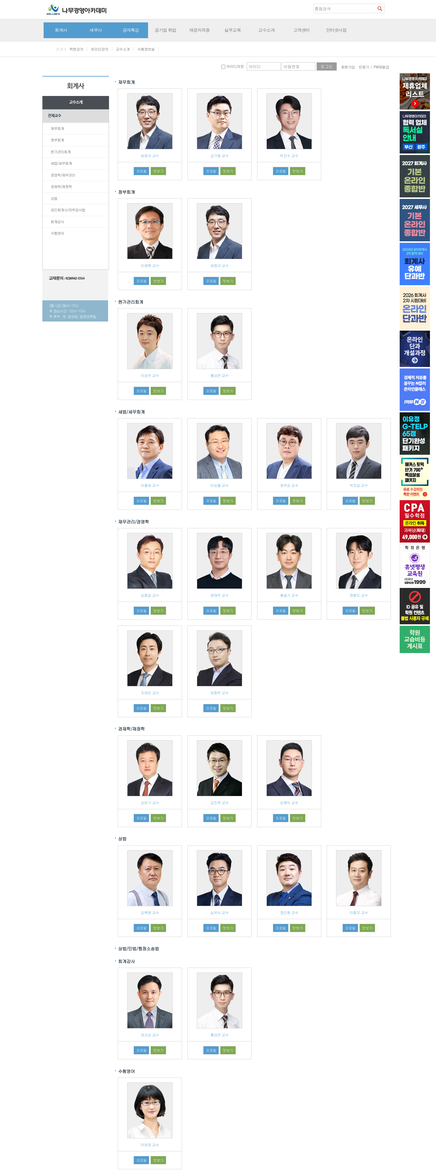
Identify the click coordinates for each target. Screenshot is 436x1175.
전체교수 (54, 116)
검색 (379, 8)
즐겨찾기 (389, 8)
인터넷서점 (336, 30)
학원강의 (76, 48)
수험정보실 (146, 48)
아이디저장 (232, 66)
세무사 (96, 30)
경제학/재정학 (61, 186)
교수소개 (266, 30)
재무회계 (57, 128)
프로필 (141, 170)
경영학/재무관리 (63, 174)
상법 (54, 198)
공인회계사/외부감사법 (68, 209)
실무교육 (232, 30)
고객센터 (301, 30)
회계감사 (57, 221)
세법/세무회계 (61, 163)
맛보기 (158, 170)
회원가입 (348, 66)
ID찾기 (364, 66)
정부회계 (57, 139)
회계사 (61, 30)
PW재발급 (381, 66)
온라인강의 (99, 48)
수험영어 (57, 233)
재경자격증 (199, 30)
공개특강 (131, 30)
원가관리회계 (61, 151)
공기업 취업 (165, 30)
